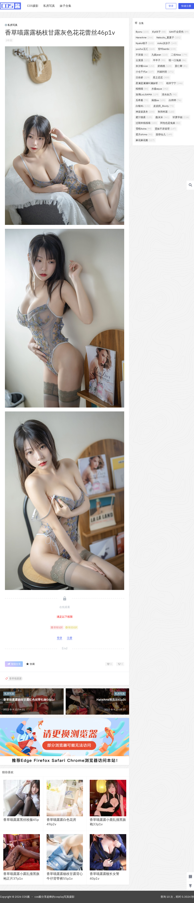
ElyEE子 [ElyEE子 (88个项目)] (159, 31)
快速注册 (186, 5)
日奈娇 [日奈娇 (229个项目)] (143, 77)
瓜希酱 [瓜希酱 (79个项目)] (142, 100)
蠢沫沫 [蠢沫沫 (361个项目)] (162, 117)
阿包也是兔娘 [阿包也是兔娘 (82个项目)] (170, 122)
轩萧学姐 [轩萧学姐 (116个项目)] (181, 117)
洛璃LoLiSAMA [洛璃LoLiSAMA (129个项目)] (147, 94)
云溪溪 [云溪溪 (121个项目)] (143, 60)
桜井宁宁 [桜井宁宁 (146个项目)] (174, 83)
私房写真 (11, 24)
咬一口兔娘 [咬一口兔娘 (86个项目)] (177, 60)
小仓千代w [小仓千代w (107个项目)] (145, 71)
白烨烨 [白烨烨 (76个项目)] (175, 100)
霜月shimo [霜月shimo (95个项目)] (144, 134)
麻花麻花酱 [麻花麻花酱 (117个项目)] (145, 140)
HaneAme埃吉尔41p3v (111, 699)
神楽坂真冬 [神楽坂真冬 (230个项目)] (145, 111)
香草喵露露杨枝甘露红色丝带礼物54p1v (28, 699)
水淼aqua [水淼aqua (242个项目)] (160, 88)
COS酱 (25, 896)
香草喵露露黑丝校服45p (21, 820)
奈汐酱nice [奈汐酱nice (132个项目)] (145, 65)
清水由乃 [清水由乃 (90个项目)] (169, 94)
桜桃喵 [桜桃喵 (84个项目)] (142, 88)
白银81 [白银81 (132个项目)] (143, 105)
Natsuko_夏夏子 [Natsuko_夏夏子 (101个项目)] (168, 37)
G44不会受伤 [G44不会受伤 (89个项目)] (179, 31)
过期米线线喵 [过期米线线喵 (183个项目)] (146, 122)
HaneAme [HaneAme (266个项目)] (144, 37)
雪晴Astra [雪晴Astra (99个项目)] (144, 128)
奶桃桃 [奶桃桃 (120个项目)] (165, 65)
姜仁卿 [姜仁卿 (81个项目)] (181, 65)
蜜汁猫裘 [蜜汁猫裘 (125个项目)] (144, 117)
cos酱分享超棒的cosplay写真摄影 (54, 896)
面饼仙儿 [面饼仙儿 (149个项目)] (164, 134)
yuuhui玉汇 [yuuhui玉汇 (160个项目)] (145, 48)
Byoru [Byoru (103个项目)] (142, 31)
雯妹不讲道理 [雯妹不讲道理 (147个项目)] (165, 128)
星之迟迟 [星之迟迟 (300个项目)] (161, 77)
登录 (171, 5)
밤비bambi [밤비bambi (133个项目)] (167, 48)
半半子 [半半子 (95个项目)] (159, 60)
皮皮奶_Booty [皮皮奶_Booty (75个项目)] (163, 105)
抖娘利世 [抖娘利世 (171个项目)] (165, 71)
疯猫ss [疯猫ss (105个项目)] (158, 100)
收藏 (30, 664)
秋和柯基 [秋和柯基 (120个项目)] (166, 111)
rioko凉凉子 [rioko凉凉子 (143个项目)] (167, 43)
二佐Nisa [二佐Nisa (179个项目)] (179, 54)
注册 (69, 638)
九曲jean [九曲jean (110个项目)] (160, 54)
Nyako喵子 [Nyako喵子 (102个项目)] (145, 43)
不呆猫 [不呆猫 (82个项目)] (142, 54)
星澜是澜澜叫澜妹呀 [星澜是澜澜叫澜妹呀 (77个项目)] (149, 83)
